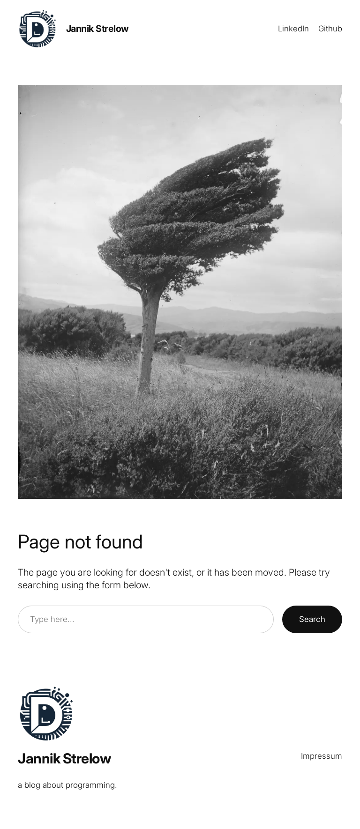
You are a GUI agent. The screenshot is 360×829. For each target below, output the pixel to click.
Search (312, 619)
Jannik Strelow (97, 28)
